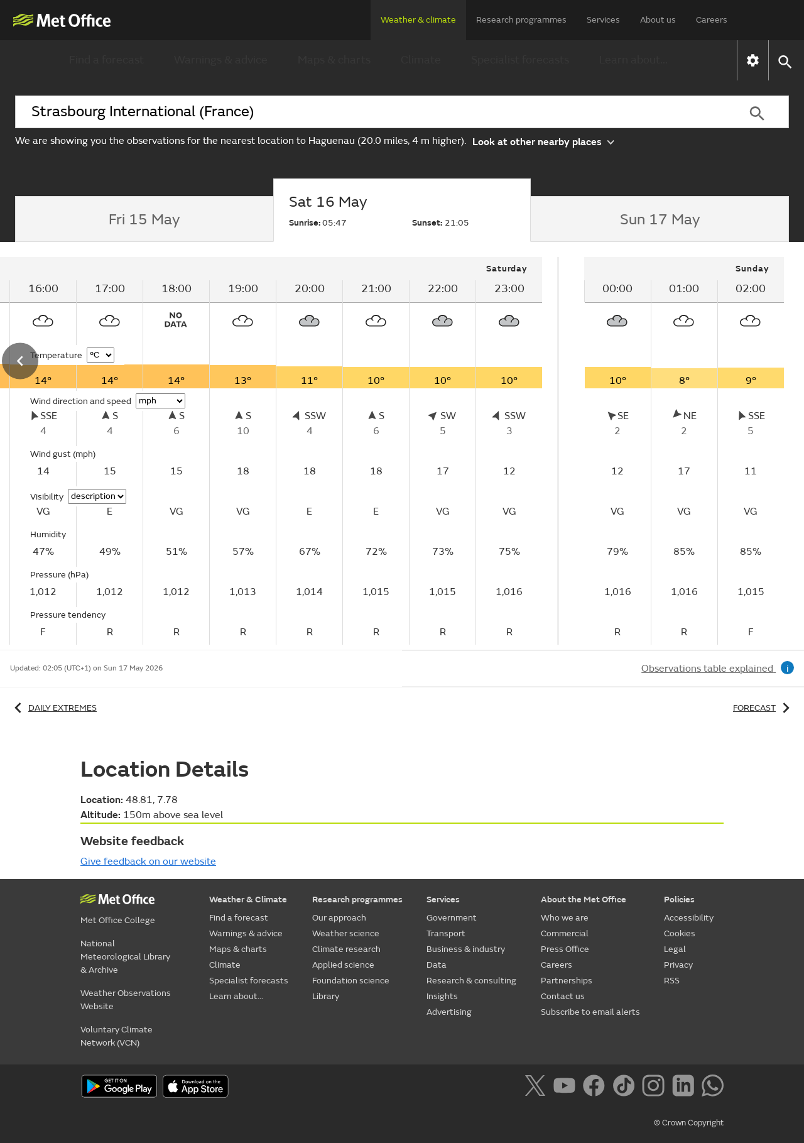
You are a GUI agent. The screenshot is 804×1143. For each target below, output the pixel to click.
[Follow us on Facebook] (596, 1088)
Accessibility (689, 917)
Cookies (679, 933)
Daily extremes (53, 707)
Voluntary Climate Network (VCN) (116, 1036)
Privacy (678, 965)
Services (603, 19)
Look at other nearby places (543, 141)
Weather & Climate (248, 899)
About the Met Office (583, 899)
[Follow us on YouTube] (566, 1088)
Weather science (345, 933)
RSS (672, 980)
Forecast (763, 707)
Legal (675, 949)
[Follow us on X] (537, 1088)
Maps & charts (334, 60)
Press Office (565, 949)
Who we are (565, 917)
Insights (442, 996)
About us (658, 19)
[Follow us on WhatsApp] (713, 1088)
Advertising (449, 1012)
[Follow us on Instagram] (655, 1088)
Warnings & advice (221, 60)
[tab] (144, 219)
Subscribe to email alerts (590, 1012)
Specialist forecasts (520, 60)
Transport (445, 933)
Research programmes (521, 19)
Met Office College (117, 920)
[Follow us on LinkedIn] (685, 1088)
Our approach (339, 917)
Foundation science (350, 980)
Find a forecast (106, 60)
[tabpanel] (684, 451)
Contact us (563, 996)
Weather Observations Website (125, 1000)
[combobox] (370, 112)
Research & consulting (471, 980)
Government (451, 917)
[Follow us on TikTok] (625, 1088)
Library (325, 996)
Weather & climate (418, 19)
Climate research (346, 949)
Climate (421, 60)
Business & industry (465, 949)
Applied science (343, 965)
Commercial (565, 933)
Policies (679, 899)
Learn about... (633, 60)
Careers (711, 19)
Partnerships (566, 980)
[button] (784, 60)
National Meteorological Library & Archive (125, 956)
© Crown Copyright (689, 1123)
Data (436, 965)
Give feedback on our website (148, 861)
